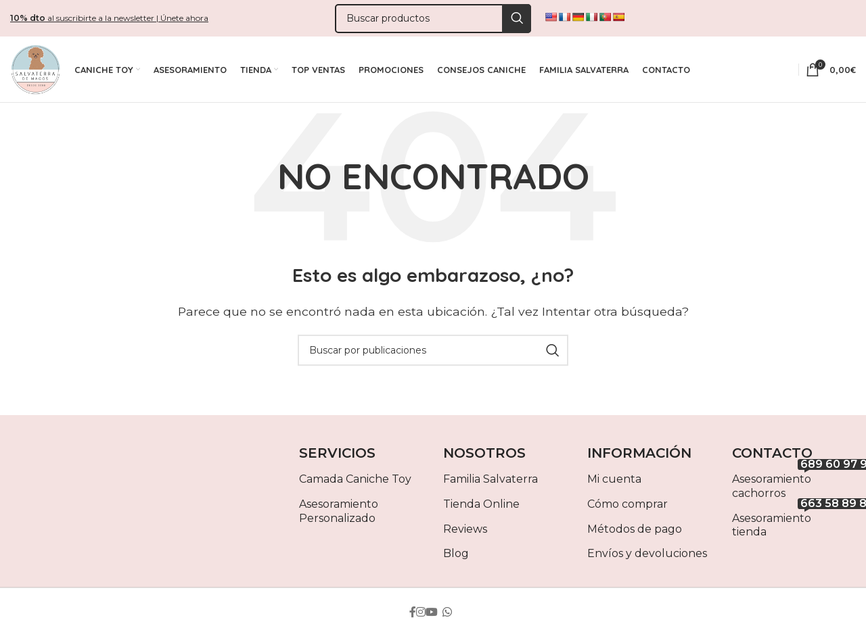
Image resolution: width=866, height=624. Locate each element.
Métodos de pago (634, 535)
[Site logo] (35, 72)
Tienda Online (481, 510)
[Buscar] (433, 19)
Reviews (465, 535)
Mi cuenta (614, 485)
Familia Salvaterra (490, 485)
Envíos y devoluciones (647, 560)
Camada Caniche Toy (355, 485)
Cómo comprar (627, 510)
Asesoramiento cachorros (794, 490)
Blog (456, 560)
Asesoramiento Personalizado (338, 517)
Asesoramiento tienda (794, 528)
